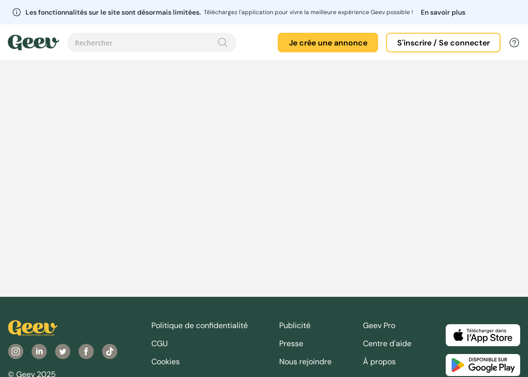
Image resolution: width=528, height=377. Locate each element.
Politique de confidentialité (199, 325)
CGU (159, 343)
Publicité (295, 325)
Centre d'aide (387, 343)
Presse (291, 343)
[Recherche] (223, 42)
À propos (379, 361)
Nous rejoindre (305, 361)
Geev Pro (379, 325)
